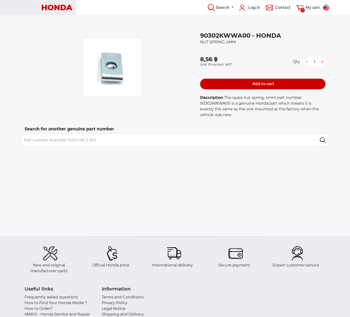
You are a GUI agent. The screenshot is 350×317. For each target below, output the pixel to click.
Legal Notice (114, 308)
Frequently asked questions (51, 297)
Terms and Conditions (123, 297)
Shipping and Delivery (123, 314)
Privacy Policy (114, 303)
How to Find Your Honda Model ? (56, 303)
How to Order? (38, 308)
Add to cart (262, 84)
